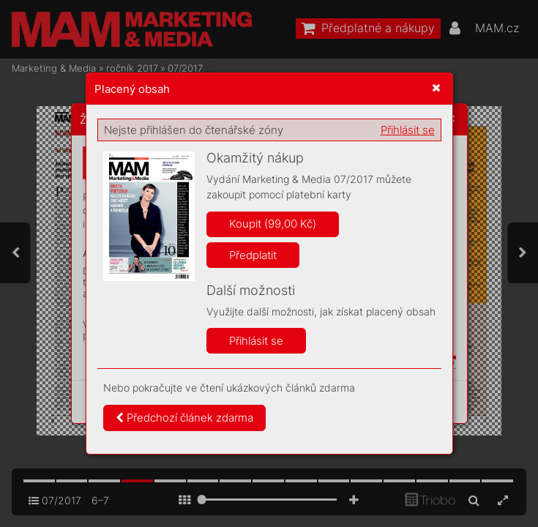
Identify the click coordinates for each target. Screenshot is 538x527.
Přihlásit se (408, 130)
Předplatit (253, 255)
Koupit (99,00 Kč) (272, 224)
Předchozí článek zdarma (184, 418)
